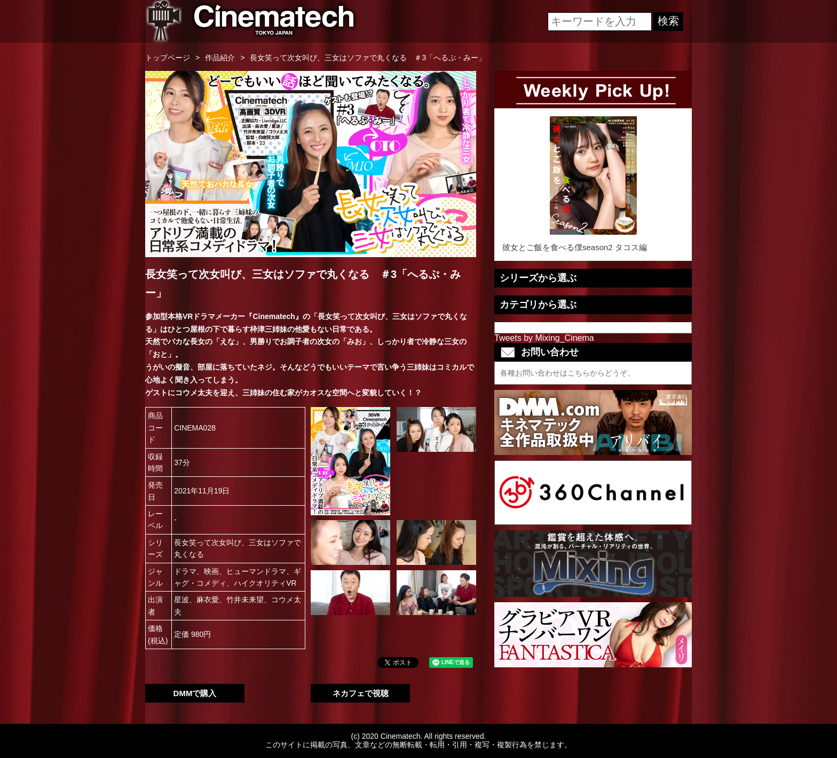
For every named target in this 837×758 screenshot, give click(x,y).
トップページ (167, 57)
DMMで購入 (195, 693)
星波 (181, 599)
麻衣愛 (207, 599)
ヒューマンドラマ (256, 571)
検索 (668, 21)
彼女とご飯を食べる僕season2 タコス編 (593, 184)
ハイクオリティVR (265, 583)
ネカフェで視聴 (361, 693)
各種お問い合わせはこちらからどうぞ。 (567, 373)
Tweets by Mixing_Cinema (544, 337)
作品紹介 (220, 57)
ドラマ (185, 571)
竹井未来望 (245, 599)
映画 (211, 571)
